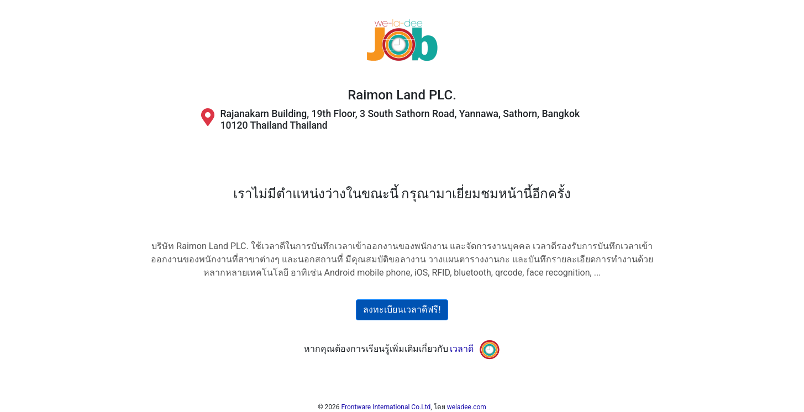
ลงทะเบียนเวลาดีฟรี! (401, 309)
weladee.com (466, 407)
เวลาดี (462, 349)
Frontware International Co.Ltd (386, 407)
